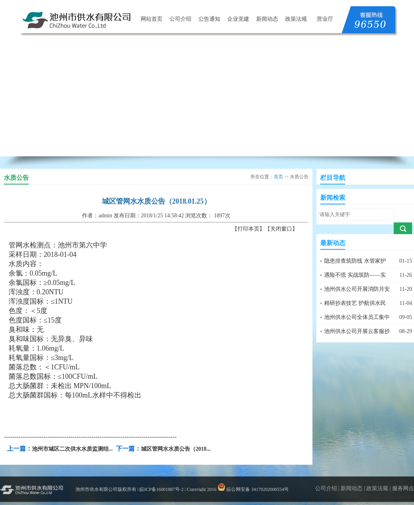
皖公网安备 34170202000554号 (253, 489)
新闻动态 (267, 19)
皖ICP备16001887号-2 (161, 489)
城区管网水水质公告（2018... (176, 449)
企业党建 (238, 19)
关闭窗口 (281, 229)
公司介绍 (180, 19)
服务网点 (403, 488)
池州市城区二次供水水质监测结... (72, 449)
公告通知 (209, 19)
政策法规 (296, 19)
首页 (278, 176)
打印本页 (248, 229)
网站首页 (151, 19)
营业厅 (325, 19)
